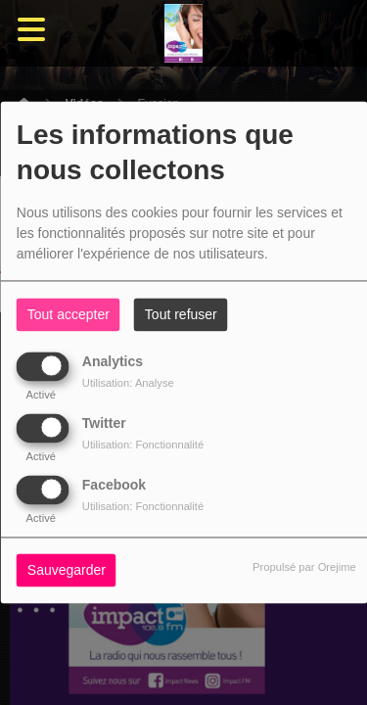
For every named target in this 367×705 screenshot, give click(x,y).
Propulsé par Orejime (304, 568)
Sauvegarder (66, 571)
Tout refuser (181, 315)
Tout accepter (68, 315)
